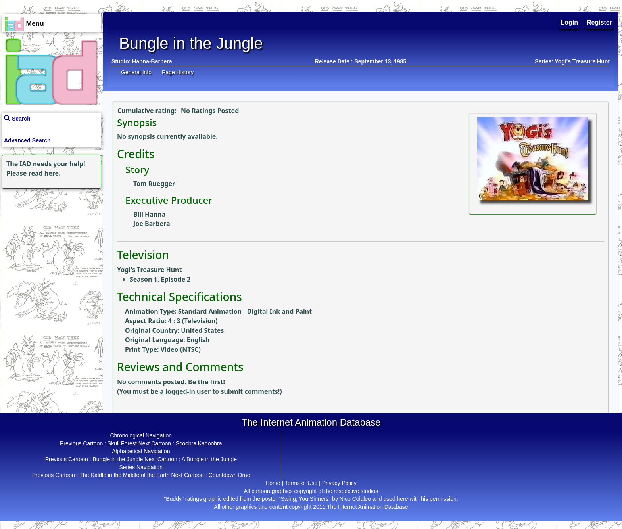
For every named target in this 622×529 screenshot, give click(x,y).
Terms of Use (301, 483)
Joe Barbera (151, 223)
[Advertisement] (49, 240)
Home (272, 483)
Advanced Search (27, 140)
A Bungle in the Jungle (209, 459)
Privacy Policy (339, 483)
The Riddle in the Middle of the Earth (124, 475)
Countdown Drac (229, 475)
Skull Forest (122, 443)
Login (569, 22)
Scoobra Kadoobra (199, 443)
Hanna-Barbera (152, 61)
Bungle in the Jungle (117, 459)
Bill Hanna (149, 214)
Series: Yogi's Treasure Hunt (572, 61)
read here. (45, 173)
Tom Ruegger (154, 183)
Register (599, 22)
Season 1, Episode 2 (160, 279)
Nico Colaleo (355, 499)
